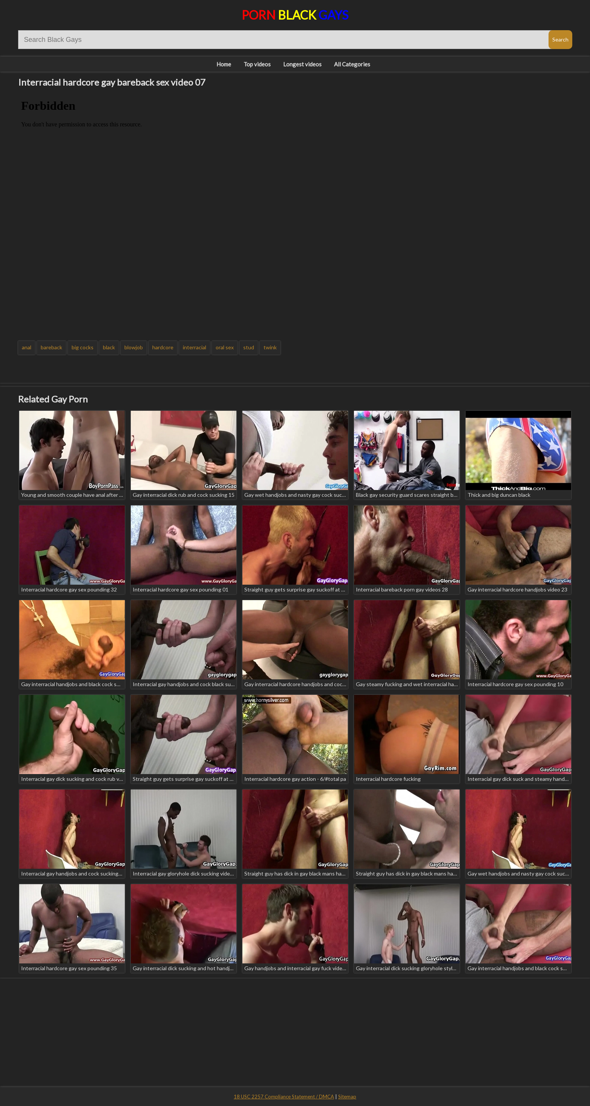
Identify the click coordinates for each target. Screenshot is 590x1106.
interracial (194, 347)
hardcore (162, 347)
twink (270, 347)
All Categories (352, 64)
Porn (295, 15)
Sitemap (347, 1097)
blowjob (133, 347)
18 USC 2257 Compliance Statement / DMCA (284, 1097)
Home (223, 64)
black (109, 347)
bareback (51, 347)
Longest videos (302, 64)
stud (248, 347)
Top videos (257, 64)
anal (26, 347)
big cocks (82, 347)
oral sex (225, 347)
